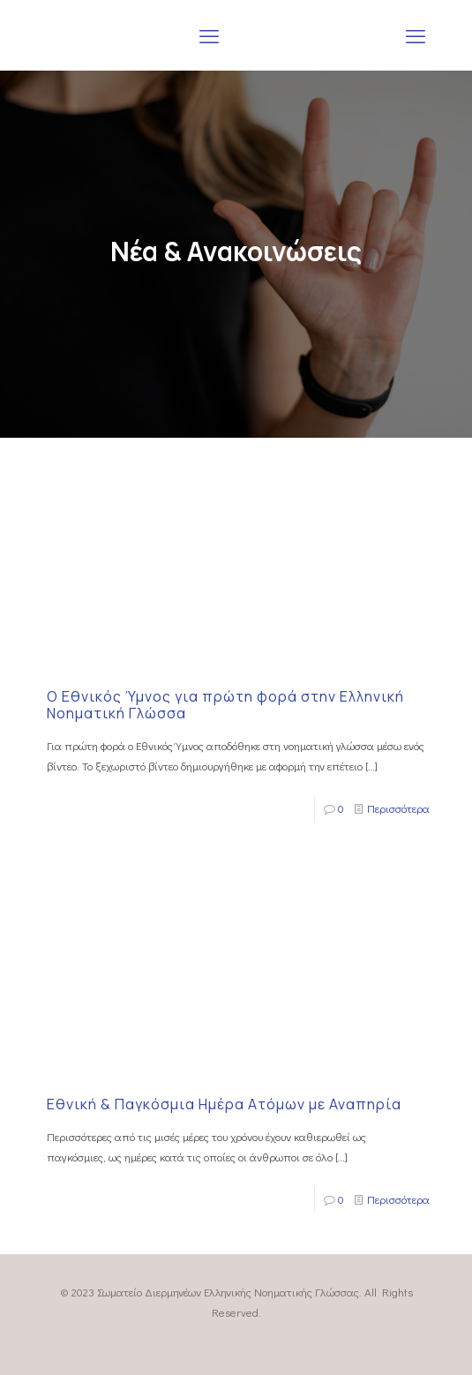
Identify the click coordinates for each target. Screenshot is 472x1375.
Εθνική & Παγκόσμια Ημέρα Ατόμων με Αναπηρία (224, 1104)
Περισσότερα (398, 807)
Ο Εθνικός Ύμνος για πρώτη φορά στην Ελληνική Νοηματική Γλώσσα (225, 705)
